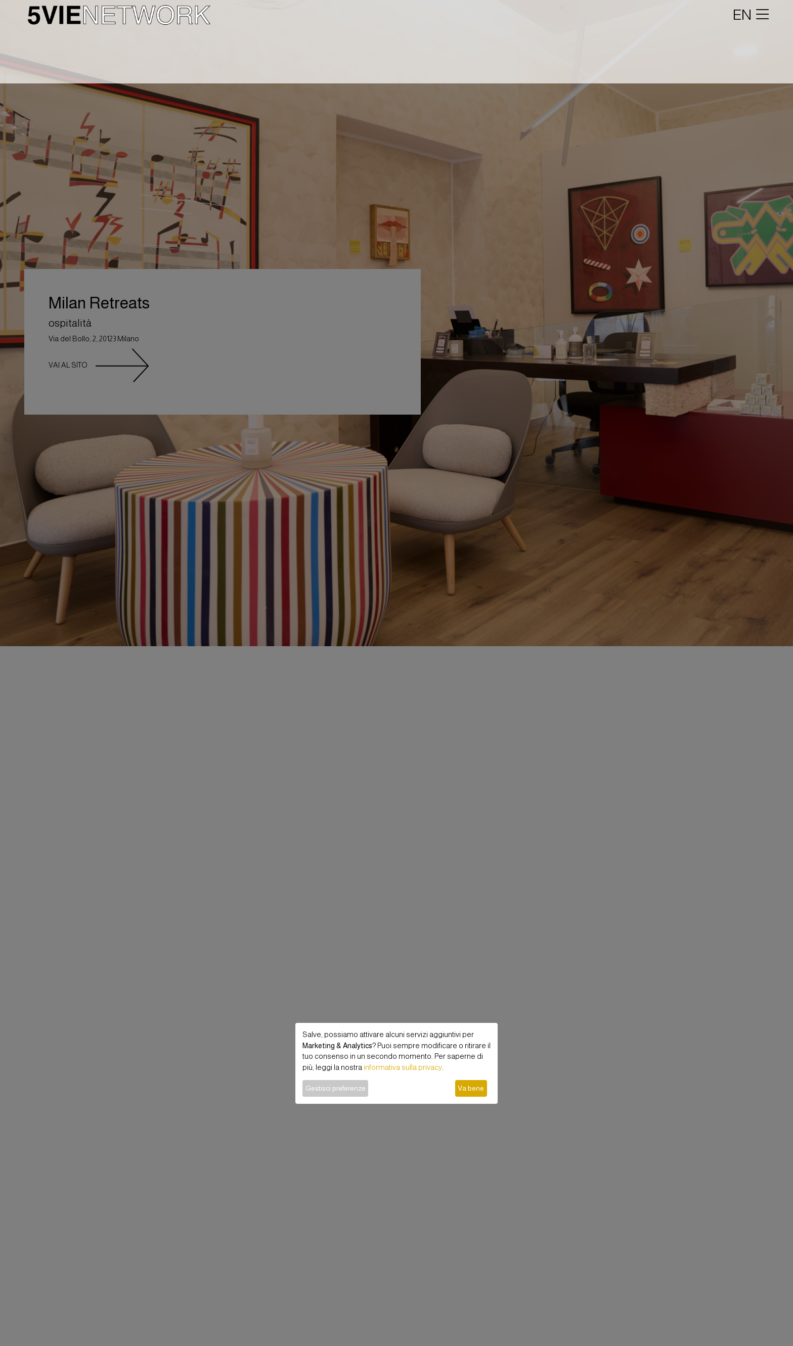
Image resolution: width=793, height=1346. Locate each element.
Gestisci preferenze (335, 1088)
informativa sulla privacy (403, 1067)
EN (742, 15)
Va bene (471, 1088)
